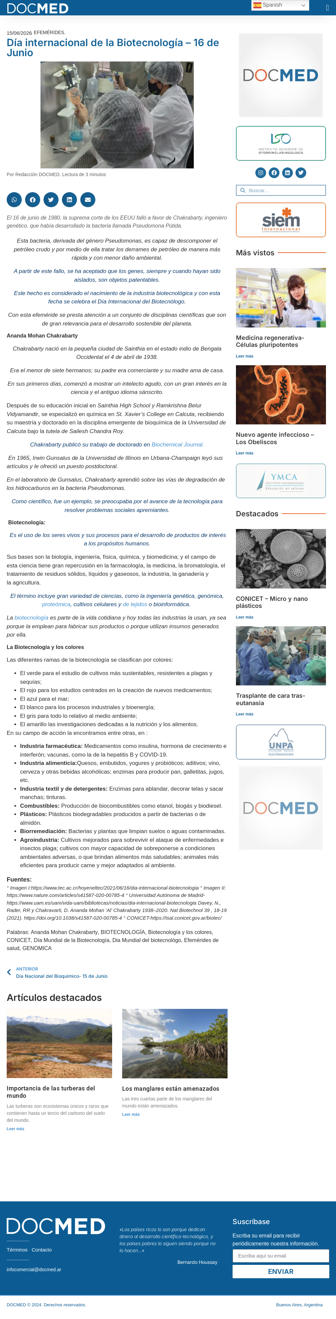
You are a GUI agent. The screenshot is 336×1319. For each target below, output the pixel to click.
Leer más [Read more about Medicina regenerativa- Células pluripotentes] (245, 356)
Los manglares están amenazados (171, 1088)
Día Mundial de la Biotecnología (71, 940)
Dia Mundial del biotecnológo (146, 940)
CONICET (19, 940)
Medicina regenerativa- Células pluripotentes (270, 341)
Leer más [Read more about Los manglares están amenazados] (131, 1114)
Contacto (42, 1249)
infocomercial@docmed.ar (34, 1269)
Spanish (267, 5)
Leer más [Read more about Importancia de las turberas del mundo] (15, 1129)
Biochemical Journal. (178, 444)
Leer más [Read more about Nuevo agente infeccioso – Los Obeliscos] (245, 453)
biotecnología (32, 618)
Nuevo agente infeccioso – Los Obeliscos (275, 438)
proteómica (56, 604)
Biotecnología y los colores (180, 932)
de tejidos (135, 604)
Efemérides (49, 32)
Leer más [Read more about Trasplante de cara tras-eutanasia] (245, 714)
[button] (327, 8)
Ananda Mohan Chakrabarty (64, 932)
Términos (17, 1249)
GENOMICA (37, 948)
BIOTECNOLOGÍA (123, 932)
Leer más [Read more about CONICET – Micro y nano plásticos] (245, 617)
